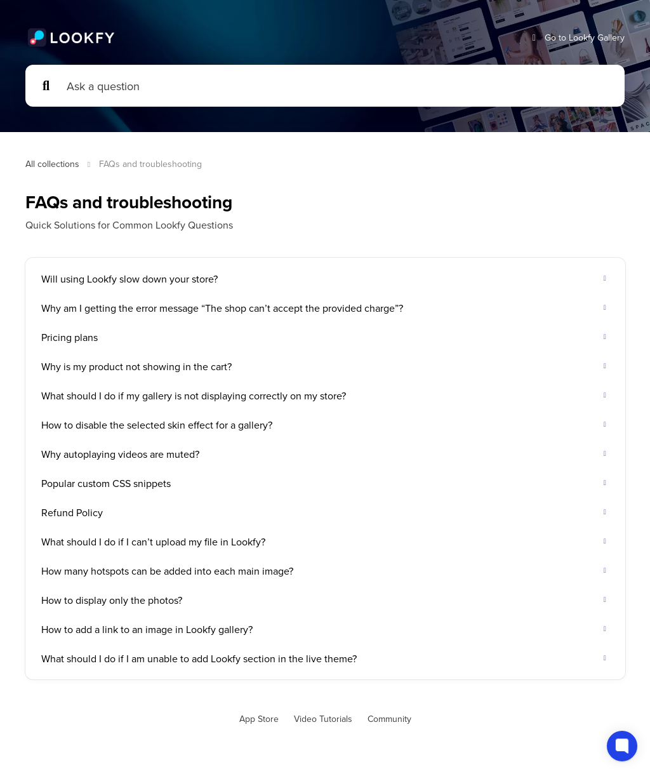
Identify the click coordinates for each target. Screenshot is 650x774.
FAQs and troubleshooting (150, 163)
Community (389, 718)
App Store (259, 718)
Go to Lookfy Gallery (577, 38)
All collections (52, 163)
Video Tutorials (323, 718)
